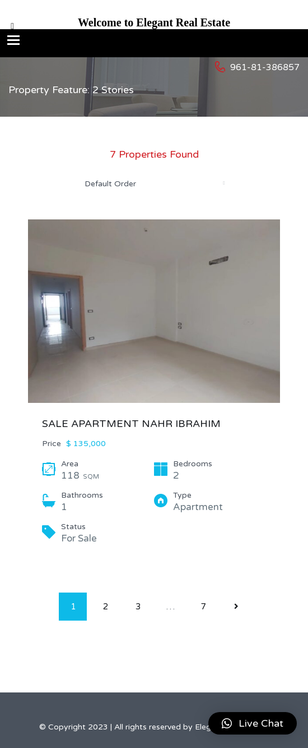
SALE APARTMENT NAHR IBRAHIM (131, 423)
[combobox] (154, 183)
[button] (252, 723)
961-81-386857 (265, 67)
